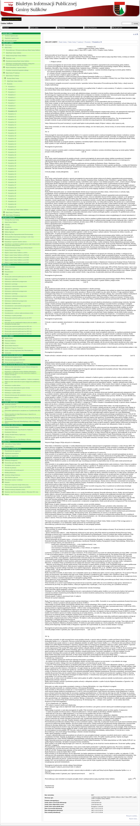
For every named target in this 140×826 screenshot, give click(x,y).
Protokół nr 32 (12, 171)
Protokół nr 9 (12, 108)
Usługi (6, 274)
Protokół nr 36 (12, 182)
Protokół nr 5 (12, 97)
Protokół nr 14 (12, 122)
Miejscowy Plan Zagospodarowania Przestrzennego (19, 234)
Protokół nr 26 (12, 155)
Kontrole (7, 482)
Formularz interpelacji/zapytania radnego (17, 70)
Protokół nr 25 (12, 152)
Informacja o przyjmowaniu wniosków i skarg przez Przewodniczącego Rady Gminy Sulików (20, 64)
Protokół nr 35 (12, 179)
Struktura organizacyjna (11, 35)
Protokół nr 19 (12, 136)
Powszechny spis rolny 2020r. (13, 463)
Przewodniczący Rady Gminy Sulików (17, 209)
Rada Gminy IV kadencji (13, 73)
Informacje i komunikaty (11, 239)
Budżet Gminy (9, 338)
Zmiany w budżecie (10, 343)
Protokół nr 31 (12, 168)
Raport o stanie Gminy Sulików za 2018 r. (16, 252)
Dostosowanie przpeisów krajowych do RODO (17, 487)
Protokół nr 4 (12, 95)
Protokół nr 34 (12, 177)
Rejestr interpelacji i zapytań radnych (16, 67)
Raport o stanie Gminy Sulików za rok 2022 (17, 262)
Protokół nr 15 (12, 125)
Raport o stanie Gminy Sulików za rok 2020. (17, 257)
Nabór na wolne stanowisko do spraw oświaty (17, 388)
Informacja (8, 320)
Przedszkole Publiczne (11, 432)
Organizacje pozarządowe (12, 453)
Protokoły (9, 84)
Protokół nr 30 (12, 166)
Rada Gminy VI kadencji (13, 212)
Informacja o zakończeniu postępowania (16, 281)
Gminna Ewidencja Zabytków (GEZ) (15, 489)
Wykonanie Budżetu (10, 340)
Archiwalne (8, 353)
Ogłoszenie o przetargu (11, 279)
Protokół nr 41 (12, 196)
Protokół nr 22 (12, 144)
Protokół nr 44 (12, 204)
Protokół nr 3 (12, 92)
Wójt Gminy (8, 45)
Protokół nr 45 (12, 207)
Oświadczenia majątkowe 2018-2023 (15, 360)
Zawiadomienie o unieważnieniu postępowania (17, 306)
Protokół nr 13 (12, 119)
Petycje (7, 494)
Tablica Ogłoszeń (9, 232)
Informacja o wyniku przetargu (13, 315)
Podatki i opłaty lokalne (11, 229)
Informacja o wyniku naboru (12, 369)
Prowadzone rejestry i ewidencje (14, 480)
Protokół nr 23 (12, 146)
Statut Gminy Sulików (11, 222)
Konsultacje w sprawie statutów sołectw (16, 241)
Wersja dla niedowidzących (11, 19)
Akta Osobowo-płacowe (11, 477)
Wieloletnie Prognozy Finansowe (14, 348)
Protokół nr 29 (12, 163)
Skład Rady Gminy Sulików (13, 53)
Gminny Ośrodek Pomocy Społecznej (15, 434)
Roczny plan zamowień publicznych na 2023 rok (18, 331)
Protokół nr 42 (12, 198)
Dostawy (7, 269)
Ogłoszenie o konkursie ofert (13, 303)
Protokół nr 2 (12, 89)
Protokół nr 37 (12, 185)
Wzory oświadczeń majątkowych (14, 362)
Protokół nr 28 (12, 160)
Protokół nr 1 (12, 86)
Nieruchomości (9, 271)
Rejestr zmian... (133, 818)
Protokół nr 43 (12, 201)
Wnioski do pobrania (10, 467)
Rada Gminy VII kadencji (13, 215)
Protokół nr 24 (12, 149)
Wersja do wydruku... (132, 816)
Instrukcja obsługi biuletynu (12, 475)
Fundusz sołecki (9, 446)
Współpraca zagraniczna (11, 456)
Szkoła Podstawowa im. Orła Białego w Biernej (18, 439)
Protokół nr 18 (12, 133)
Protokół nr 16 (12, 127)
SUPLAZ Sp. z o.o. (10, 437)
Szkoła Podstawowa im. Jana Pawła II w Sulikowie (19, 429)
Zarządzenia (8, 227)
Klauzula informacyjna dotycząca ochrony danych (18, 247)
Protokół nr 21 (12, 141)
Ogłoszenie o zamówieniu (12, 289)
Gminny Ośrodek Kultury (12, 427)
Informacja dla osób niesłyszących (14, 470)
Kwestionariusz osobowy (12, 397)
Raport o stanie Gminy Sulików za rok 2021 (17, 260)
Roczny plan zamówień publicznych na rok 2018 (18, 276)
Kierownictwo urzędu (11, 40)
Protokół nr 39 (12, 190)
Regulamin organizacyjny (12, 38)
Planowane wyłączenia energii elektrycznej (16, 484)
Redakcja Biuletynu (10, 472)
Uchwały (7, 224)
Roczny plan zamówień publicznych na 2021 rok (18, 326)
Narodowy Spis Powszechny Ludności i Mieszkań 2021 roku (21, 492)
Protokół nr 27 (12, 157)
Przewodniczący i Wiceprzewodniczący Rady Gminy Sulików (23, 50)
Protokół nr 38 (12, 188)
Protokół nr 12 (12, 116)
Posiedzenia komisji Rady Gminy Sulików (17, 61)
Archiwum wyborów (10, 404)
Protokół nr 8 (12, 105)
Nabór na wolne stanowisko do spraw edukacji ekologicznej (21, 367)
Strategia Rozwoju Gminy (12, 220)
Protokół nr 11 (12, 114)
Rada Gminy (8, 47)
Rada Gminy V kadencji (12, 75)
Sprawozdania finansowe (11, 345)
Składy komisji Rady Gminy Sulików (16, 55)
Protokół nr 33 (12, 174)
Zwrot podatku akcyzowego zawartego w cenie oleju (19, 237)
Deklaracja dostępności (11, 460)
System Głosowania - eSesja (12, 250)
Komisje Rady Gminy (13, 78)
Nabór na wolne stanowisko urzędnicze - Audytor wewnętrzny (22, 379)
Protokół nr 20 (12, 138)
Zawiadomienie (9, 310)
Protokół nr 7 (12, 103)
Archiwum (8, 400)
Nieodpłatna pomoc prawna (12, 465)
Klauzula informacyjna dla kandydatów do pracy (18, 395)
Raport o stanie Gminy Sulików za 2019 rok (17, 255)
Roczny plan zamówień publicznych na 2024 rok (18, 333)
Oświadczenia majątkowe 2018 (13, 357)
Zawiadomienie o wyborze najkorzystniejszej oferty (19, 313)
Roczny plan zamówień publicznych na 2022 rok (18, 329)
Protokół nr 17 (12, 130)
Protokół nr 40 (12, 193)
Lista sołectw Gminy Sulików (13, 444)
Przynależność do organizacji (13, 451)
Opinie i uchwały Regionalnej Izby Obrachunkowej (19, 350)
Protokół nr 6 (12, 100)
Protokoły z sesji (10, 58)
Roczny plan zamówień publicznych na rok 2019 (18, 318)
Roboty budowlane (10, 267)
